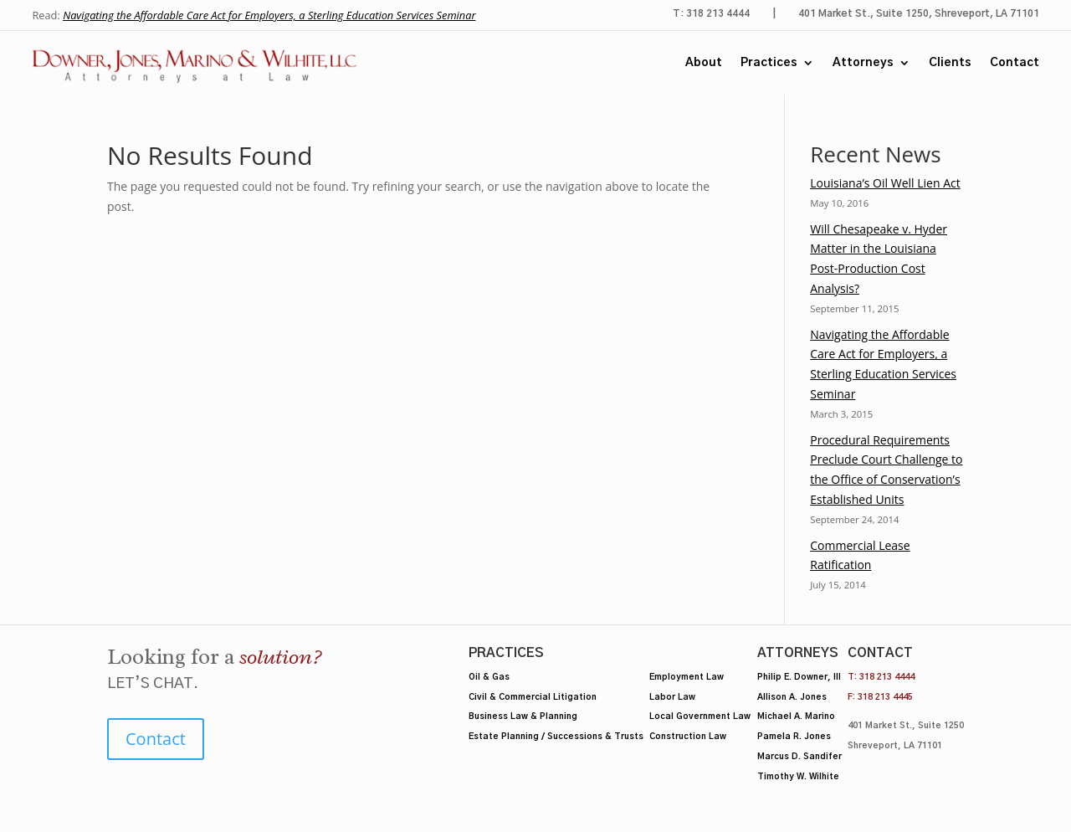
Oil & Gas (489, 677)
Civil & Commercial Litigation (533, 697)
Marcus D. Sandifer (799, 756)
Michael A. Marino (796, 716)
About (703, 63)
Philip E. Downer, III (799, 677)
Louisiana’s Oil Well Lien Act (885, 183)
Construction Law (687, 736)
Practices (768, 63)
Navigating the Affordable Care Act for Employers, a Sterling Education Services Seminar (269, 15)
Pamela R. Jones (794, 736)
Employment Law (686, 677)
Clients (950, 63)
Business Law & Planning (523, 716)
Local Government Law (700, 716)
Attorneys (863, 63)
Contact (1014, 63)
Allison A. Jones (792, 697)
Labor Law (672, 697)
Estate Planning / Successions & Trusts (556, 736)
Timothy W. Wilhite (798, 777)
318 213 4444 (887, 677)
